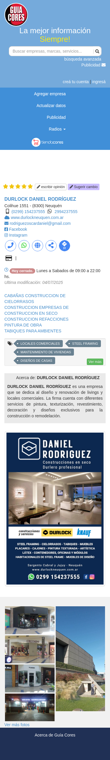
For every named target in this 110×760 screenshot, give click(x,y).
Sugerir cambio (84, 187)
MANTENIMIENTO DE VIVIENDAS (46, 352)
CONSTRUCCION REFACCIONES (36, 319)
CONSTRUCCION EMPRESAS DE (36, 307)
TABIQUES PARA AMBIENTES (32, 331)
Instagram (18, 235)
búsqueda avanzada (82, 59)
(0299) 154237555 (28, 211)
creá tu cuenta (76, 81)
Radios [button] (57, 129)
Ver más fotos (17, 724)
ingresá (99, 81)
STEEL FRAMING (85, 343)
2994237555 (66, 211)
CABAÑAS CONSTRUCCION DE (34, 295)
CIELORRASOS (19, 301)
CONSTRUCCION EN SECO (30, 313)
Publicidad (94, 65)
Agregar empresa (50, 93)
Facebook (18, 229)
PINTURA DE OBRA (23, 325)
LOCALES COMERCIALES (40, 343)
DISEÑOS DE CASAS (36, 360)
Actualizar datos (51, 105)
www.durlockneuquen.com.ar (37, 217)
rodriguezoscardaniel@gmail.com (40, 223)
